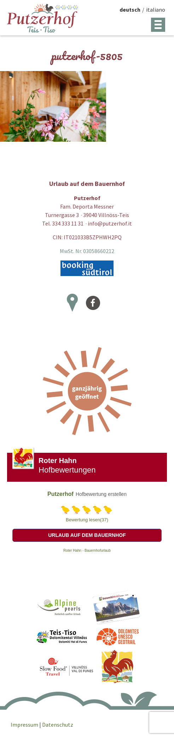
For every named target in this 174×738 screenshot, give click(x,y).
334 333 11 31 (67, 223)
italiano (155, 9)
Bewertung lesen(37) (87, 519)
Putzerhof (60, 494)
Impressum (25, 724)
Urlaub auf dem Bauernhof (87, 535)
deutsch (130, 9)
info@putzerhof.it (110, 223)
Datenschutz (57, 724)
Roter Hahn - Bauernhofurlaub (87, 550)
